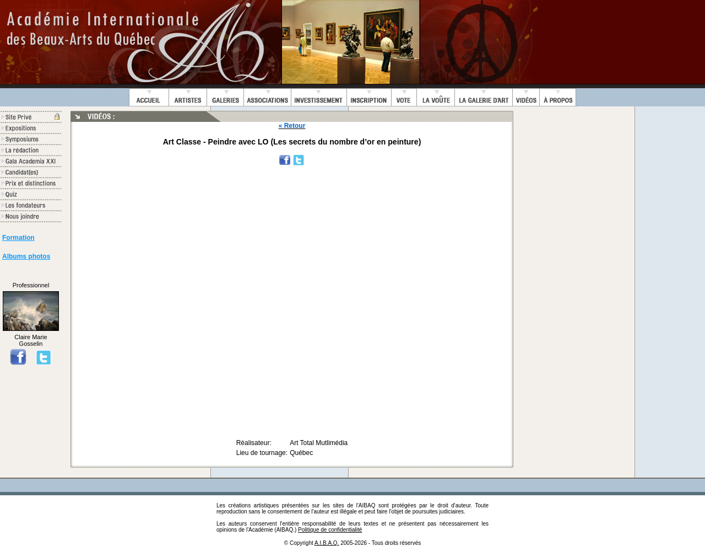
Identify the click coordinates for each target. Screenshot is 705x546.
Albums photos (26, 256)
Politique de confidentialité (330, 530)
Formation (18, 238)
